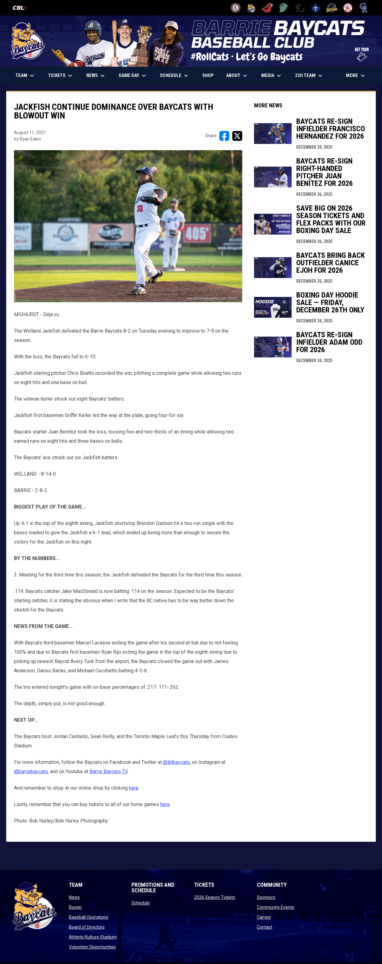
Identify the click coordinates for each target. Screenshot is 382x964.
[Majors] (300, 7)
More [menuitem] (356, 75)
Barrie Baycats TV (108, 771)
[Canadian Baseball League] (22, 7)
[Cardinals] (267, 7)
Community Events (275, 907)
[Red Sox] (348, 7)
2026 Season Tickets (214, 897)
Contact (264, 927)
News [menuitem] (96, 75)
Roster (75, 907)
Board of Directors (87, 927)
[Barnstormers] (235, 7)
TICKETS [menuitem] (63, 75)
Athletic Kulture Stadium (93, 937)
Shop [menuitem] (210, 75)
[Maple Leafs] (315, 7)
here (134, 788)
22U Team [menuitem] (309, 75)
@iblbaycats (176, 762)
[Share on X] (237, 136)
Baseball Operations (88, 917)
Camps (264, 917)
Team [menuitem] (26, 75)
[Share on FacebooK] (224, 136)
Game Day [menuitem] (133, 75)
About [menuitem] (237, 75)
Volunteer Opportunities (92, 946)
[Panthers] (332, 7)
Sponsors (266, 897)
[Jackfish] (283, 7)
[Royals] (364, 7)
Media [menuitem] (272, 75)
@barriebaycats (31, 771)
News (74, 897)
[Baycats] (251, 7)
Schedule (140, 902)
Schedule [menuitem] (175, 75)
